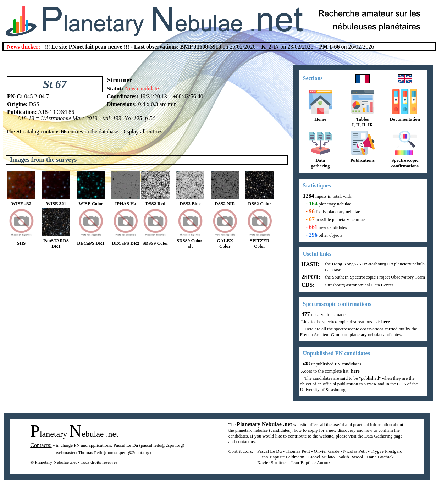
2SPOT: (310, 277)
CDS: (307, 285)
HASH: (310, 264)
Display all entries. (142, 131)
